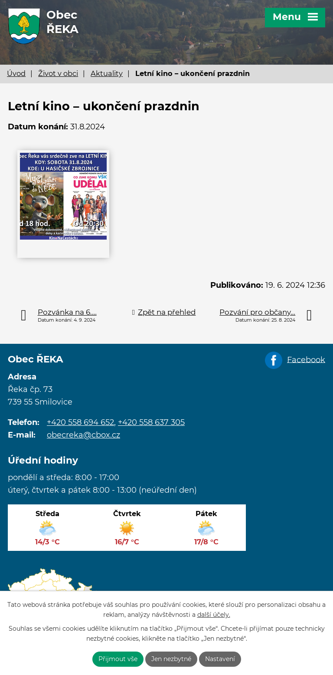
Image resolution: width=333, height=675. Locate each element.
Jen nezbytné (171, 659)
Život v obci (58, 73)
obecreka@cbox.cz (83, 435)
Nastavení (220, 659)
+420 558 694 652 (80, 422)
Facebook (306, 359)
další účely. (213, 615)
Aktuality (107, 73)
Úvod (16, 73)
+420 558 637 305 (151, 422)
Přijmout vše (117, 659)
